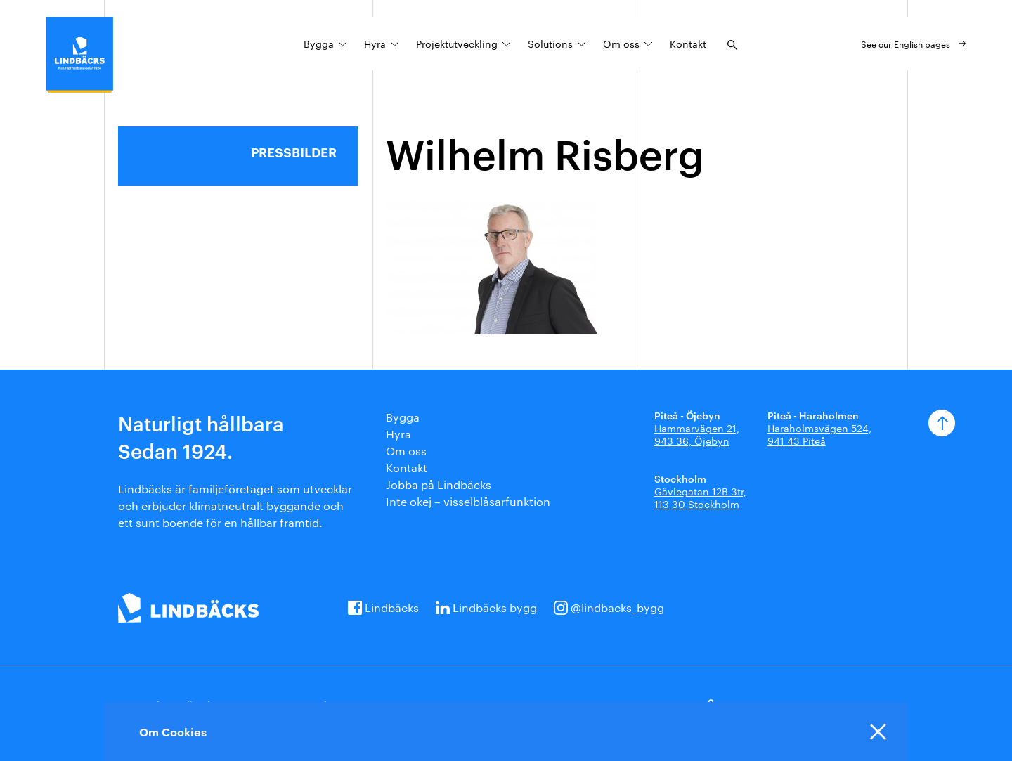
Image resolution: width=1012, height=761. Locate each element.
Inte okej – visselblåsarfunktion (468, 501)
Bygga (319, 44)
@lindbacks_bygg (617, 607)
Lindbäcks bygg (495, 607)
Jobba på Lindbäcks (438, 484)
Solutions (550, 44)
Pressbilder (294, 151)
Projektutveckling (457, 44)
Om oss (621, 44)
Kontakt (688, 44)
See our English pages (905, 43)
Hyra (375, 44)
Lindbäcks (392, 607)
